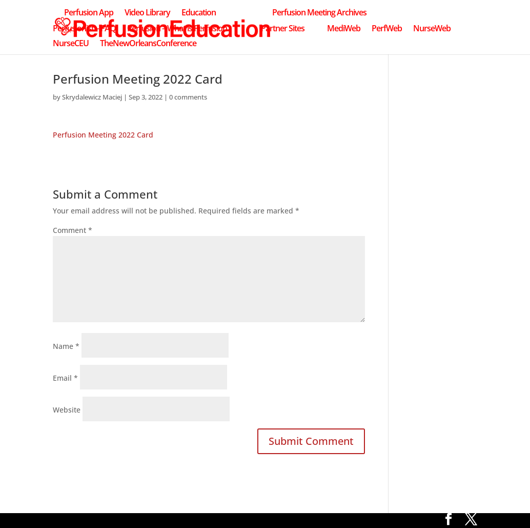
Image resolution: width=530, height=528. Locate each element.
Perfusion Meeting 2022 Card (103, 135)
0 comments (188, 97)
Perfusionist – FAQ (84, 29)
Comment (72, 230)
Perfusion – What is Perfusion (177, 29)
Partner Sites (282, 29)
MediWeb (343, 29)
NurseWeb (432, 29)
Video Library (147, 13)
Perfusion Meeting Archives (319, 13)
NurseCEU (71, 44)
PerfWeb (387, 29)
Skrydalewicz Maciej (92, 97)
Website (66, 410)
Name (66, 346)
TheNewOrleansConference (148, 44)
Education (198, 13)
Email (65, 378)
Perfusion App (88, 13)
